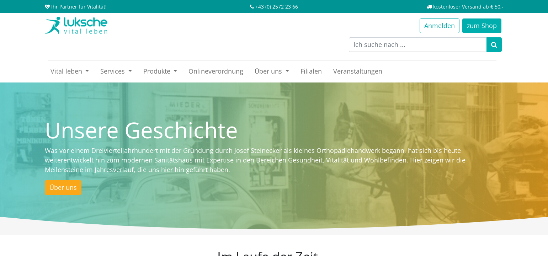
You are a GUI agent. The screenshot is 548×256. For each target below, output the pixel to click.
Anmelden (439, 25)
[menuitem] (216, 71)
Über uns (63, 187)
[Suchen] (494, 44)
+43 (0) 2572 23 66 (276, 6)
